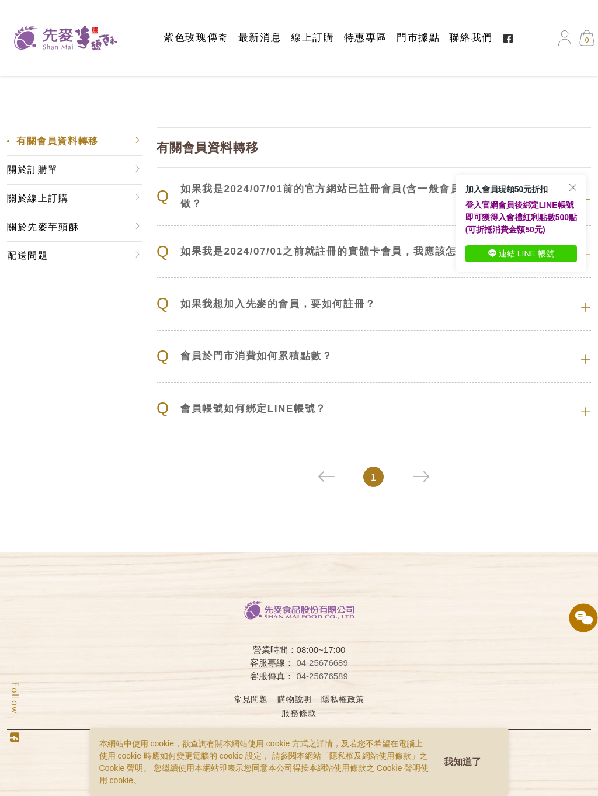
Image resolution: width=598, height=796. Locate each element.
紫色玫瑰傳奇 (196, 37)
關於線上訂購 (38, 198)
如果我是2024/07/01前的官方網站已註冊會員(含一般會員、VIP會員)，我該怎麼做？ (364, 196)
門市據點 (418, 37)
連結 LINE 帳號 (521, 253)
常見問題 (251, 699)
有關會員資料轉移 (57, 141)
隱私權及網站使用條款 (370, 755)
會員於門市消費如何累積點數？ (244, 357)
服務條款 (298, 713)
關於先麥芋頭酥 (43, 227)
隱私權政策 (342, 699)
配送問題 (27, 255)
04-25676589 (321, 676)
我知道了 (462, 762)
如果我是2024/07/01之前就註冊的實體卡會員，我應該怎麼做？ (323, 252)
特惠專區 (365, 37)
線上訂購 (312, 37)
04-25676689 (321, 663)
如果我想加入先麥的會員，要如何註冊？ (266, 304)
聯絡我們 (470, 37)
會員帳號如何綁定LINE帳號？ (241, 408)
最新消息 (259, 37)
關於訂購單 (32, 170)
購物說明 (294, 699)
